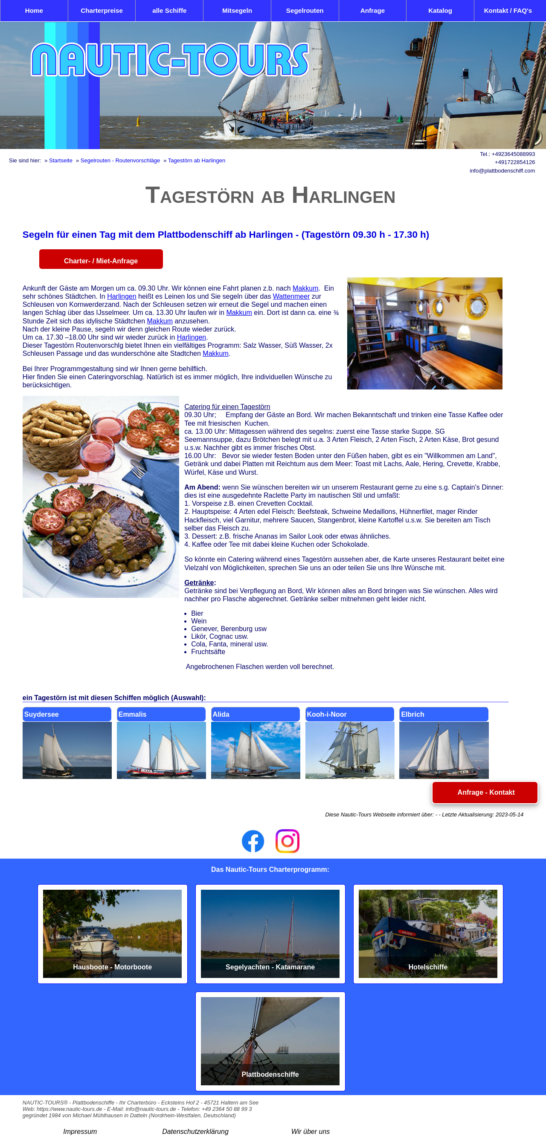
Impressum (80, 1131)
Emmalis (133, 714)
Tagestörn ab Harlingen (196, 160)
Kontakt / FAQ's (508, 10)
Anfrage (372, 10)
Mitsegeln (237, 10)
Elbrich (412, 714)
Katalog (440, 10)
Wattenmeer (291, 296)
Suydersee (41, 714)
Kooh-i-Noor (327, 714)
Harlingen (121, 296)
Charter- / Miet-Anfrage (101, 261)
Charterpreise (102, 10)
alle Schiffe (169, 10)
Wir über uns (310, 1131)
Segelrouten (305, 10)
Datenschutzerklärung (195, 1131)
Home (34, 10)
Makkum (305, 288)
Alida (221, 714)
